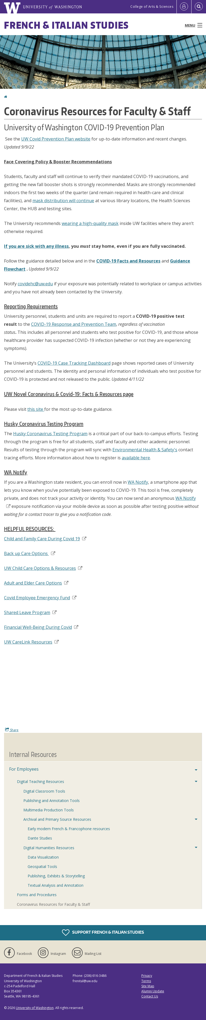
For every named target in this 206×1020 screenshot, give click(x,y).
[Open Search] (199, 6)
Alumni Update (152, 991)
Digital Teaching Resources (40, 781)
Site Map (147, 986)
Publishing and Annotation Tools (51, 800)
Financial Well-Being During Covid (41, 627)
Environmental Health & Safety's (144, 450)
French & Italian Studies (66, 25)
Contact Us (149, 996)
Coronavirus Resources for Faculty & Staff (53, 904)
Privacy (146, 975)
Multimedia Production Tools (48, 809)
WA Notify (138, 482)
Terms (146, 981)
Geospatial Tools (42, 866)
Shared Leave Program (30, 612)
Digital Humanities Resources (48, 847)
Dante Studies (40, 838)
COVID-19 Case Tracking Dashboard (74, 363)
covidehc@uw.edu (35, 284)
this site (35, 409)
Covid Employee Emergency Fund (40, 598)
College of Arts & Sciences (151, 6)
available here (136, 458)
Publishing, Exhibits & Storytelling (56, 875)
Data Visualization (43, 857)
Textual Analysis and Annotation (55, 885)
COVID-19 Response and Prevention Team (73, 324)
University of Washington (35, 1008)
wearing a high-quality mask (90, 223)
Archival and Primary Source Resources (57, 819)
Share (12, 729)
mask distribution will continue (63, 201)
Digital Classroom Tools (44, 791)
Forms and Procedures (37, 894)
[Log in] (184, 6)
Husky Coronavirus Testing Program (50, 434)
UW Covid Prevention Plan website (55, 139)
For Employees (24, 769)
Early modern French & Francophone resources (69, 828)
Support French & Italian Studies (103, 932)
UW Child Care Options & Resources (43, 568)
